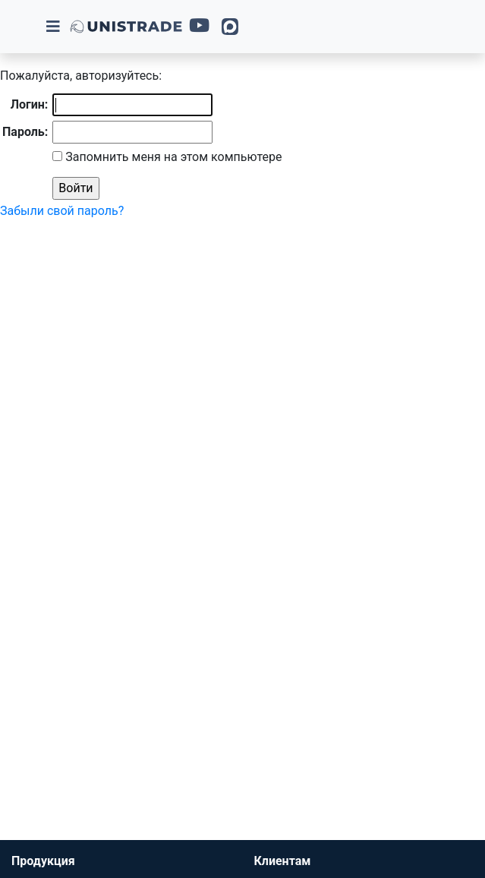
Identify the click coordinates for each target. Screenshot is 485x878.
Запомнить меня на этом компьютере (172, 157)
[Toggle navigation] (53, 26)
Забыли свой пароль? (62, 211)
